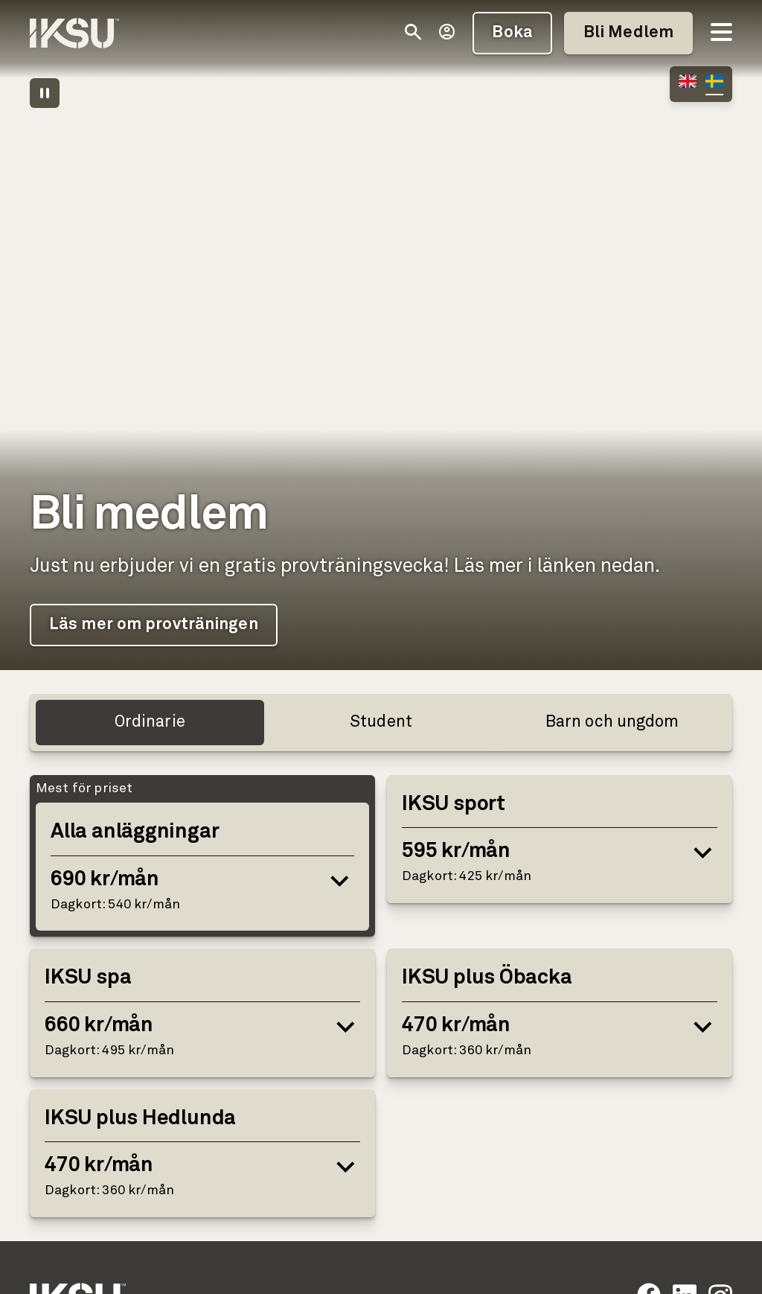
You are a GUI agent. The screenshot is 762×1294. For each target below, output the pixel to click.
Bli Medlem (628, 33)
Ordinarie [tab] (150, 722)
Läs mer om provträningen (153, 624)
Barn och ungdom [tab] (612, 722)
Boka (512, 33)
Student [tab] (381, 722)
